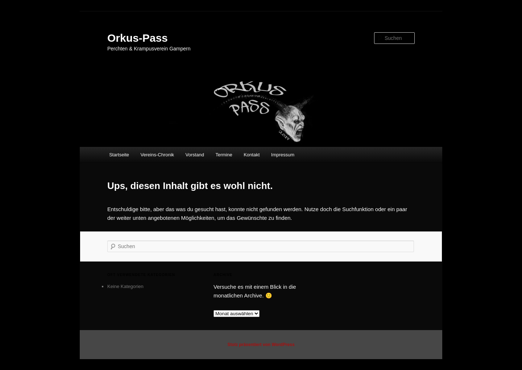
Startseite (119, 154)
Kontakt (252, 154)
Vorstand (195, 154)
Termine (223, 154)
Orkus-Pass (137, 38)
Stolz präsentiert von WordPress (260, 344)
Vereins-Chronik (157, 154)
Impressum (282, 154)
